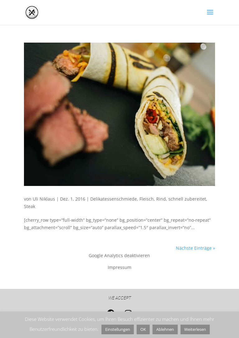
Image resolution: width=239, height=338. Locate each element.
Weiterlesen (195, 329)
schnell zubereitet (187, 199)
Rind (161, 199)
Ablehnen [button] (165, 329)
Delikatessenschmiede (113, 199)
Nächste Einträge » (195, 248)
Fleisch (146, 199)
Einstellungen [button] (117, 329)
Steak (29, 206)
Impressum (119, 267)
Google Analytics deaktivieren (119, 255)
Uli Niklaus (44, 199)
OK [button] (143, 329)
